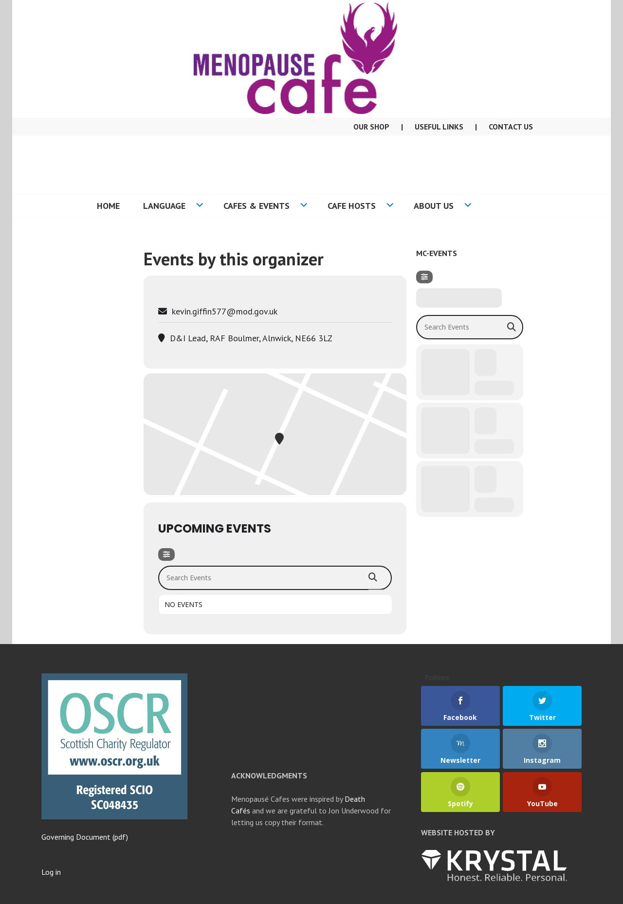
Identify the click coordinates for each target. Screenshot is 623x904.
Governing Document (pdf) (84, 837)
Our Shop (371, 126)
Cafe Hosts (352, 205)
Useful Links (439, 126)
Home (108, 205)
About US (434, 205)
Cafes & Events (256, 205)
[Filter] (166, 554)
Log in (51, 872)
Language (164, 205)
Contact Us (511, 126)
